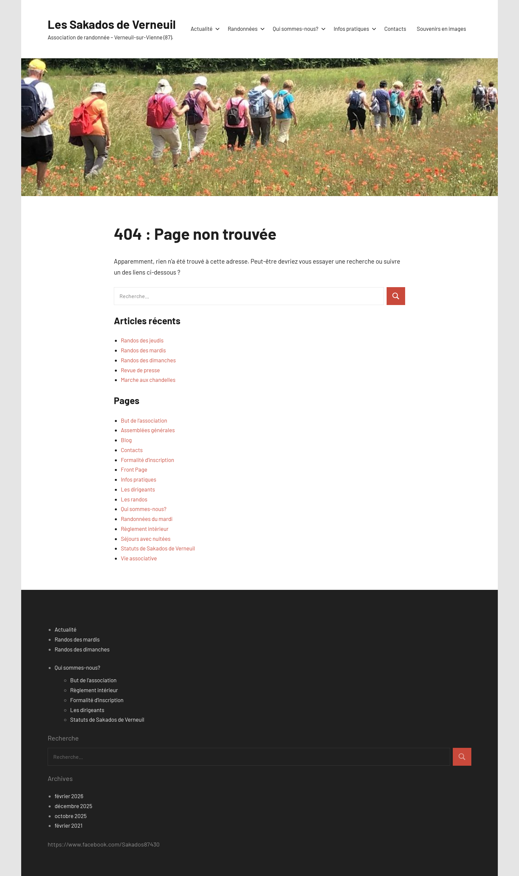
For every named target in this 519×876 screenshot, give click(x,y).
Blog (126, 440)
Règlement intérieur (144, 528)
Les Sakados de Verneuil (112, 24)
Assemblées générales (148, 430)
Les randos (134, 499)
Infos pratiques (354, 28)
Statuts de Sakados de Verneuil (158, 548)
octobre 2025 (71, 815)
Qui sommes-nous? (298, 28)
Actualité (204, 28)
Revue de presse (140, 370)
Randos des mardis (143, 350)
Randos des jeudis (142, 340)
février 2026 (69, 796)
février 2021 (68, 825)
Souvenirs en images (441, 28)
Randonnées (245, 28)
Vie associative (139, 558)
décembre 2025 (73, 805)
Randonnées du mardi (146, 518)
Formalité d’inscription (147, 459)
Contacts (395, 28)
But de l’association (144, 420)
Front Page (134, 469)
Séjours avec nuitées (145, 538)
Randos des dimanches (148, 360)
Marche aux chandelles (148, 379)
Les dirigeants (138, 489)
